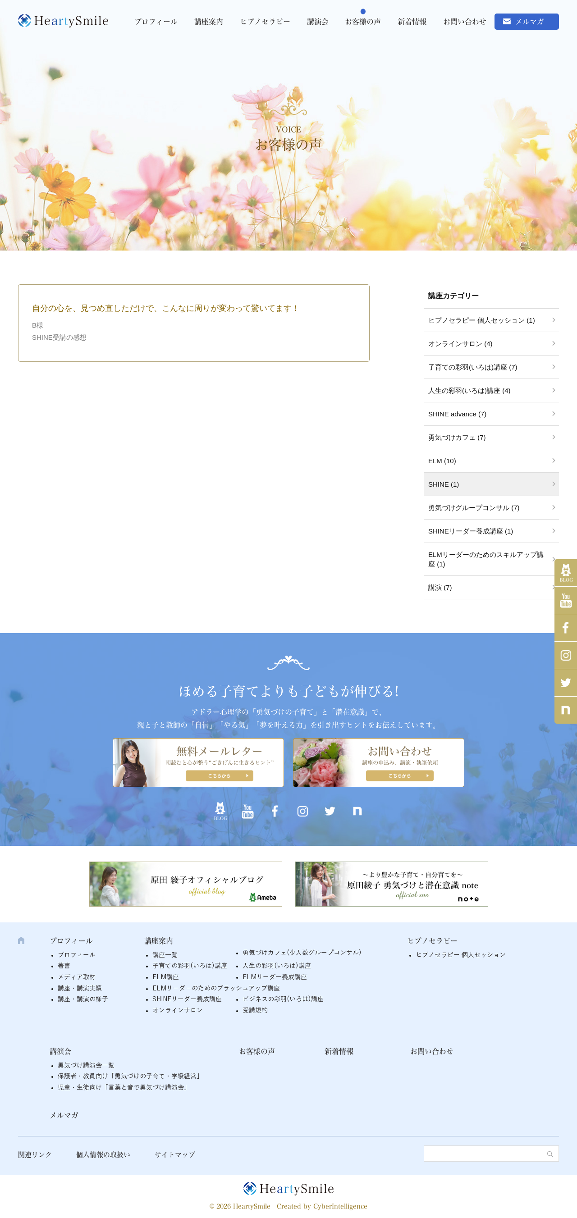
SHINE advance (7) (457, 414)
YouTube (565, 600)
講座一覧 (165, 955)
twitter (565, 682)
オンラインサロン (177, 1010)
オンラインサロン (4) (460, 343)
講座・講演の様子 (83, 999)
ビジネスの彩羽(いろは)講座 (283, 999)
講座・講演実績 (80, 988)
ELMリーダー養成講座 (275, 977)
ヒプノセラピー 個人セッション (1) (481, 320)
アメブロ (565, 572)
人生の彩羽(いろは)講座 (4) (469, 390)
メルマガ (529, 21)
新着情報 (412, 21)
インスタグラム (565, 655)
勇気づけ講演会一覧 (86, 1065)
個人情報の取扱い (103, 1154)
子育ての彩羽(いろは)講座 (189, 966)
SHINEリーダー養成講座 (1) (470, 531)
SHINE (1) (443, 484)
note (565, 710)
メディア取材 (77, 977)
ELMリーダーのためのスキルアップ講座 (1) (486, 559)
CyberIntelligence (340, 1206)
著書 (64, 966)
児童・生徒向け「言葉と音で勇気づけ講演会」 (124, 1087)
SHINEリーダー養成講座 (187, 999)
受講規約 (255, 1010)
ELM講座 (165, 977)
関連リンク (35, 1154)
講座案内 (208, 21)
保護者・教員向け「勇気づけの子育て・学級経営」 (130, 1076)
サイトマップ (175, 1154)
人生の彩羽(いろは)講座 (277, 966)
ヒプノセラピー (265, 21)
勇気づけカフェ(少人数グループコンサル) (302, 952)
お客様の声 (363, 21)
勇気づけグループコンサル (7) (474, 507)
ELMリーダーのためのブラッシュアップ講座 (216, 988)
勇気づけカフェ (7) (457, 437)
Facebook (565, 627)
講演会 (318, 21)
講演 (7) (440, 587)
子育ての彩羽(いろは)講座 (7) (472, 367)
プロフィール (156, 21)
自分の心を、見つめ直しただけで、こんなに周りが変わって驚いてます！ (166, 308)
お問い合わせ (464, 21)
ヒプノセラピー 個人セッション (461, 955)
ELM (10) (442, 461)
